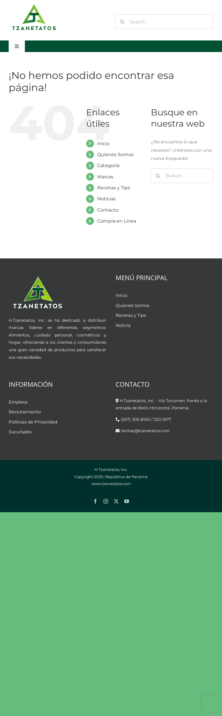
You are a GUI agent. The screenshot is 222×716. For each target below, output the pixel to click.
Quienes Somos (115, 154)
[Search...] (164, 21)
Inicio (103, 143)
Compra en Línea (116, 221)
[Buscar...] (182, 176)
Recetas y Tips (113, 187)
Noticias (106, 198)
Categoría (108, 165)
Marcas (105, 177)
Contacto (108, 210)
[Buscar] (122, 21)
